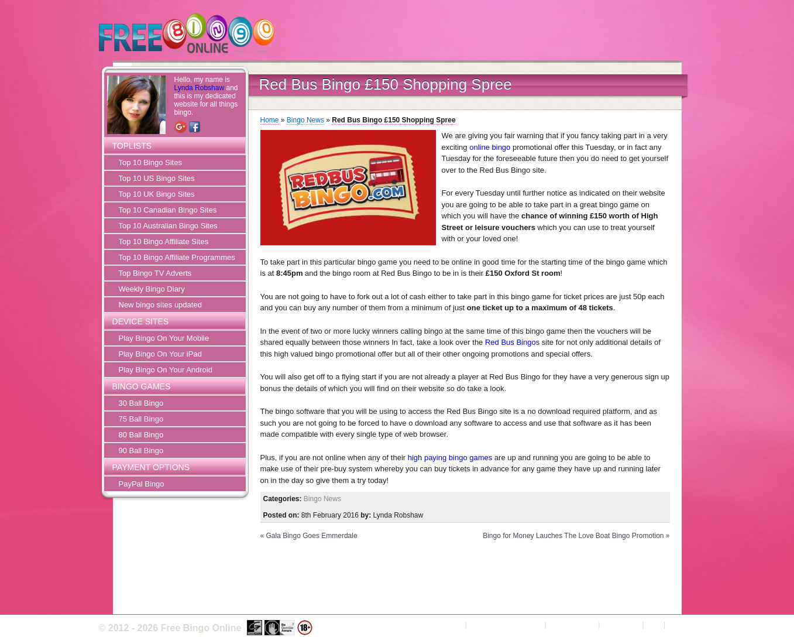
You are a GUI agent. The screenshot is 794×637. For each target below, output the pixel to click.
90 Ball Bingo (141, 450)
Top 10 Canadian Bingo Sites (168, 210)
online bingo (489, 147)
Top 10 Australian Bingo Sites (168, 225)
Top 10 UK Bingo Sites (157, 194)
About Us (447, 624)
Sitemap (682, 624)
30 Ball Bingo (141, 403)
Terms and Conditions (505, 624)
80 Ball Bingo (141, 434)
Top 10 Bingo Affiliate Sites (164, 241)
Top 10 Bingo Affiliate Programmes (177, 257)
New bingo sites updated (160, 304)
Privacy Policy (572, 624)
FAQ (653, 624)
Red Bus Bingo (510, 342)
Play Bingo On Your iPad (160, 354)
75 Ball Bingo (141, 419)
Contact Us (621, 624)
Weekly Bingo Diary (152, 289)
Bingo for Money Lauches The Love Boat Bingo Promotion (573, 536)
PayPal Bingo (141, 484)
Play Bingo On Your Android (165, 369)
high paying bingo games (450, 457)
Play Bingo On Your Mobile (164, 338)
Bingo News (305, 120)
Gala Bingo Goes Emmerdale (312, 536)
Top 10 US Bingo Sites (157, 178)
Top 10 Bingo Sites (150, 162)
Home (269, 120)
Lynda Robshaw (199, 88)
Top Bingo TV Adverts (155, 273)
